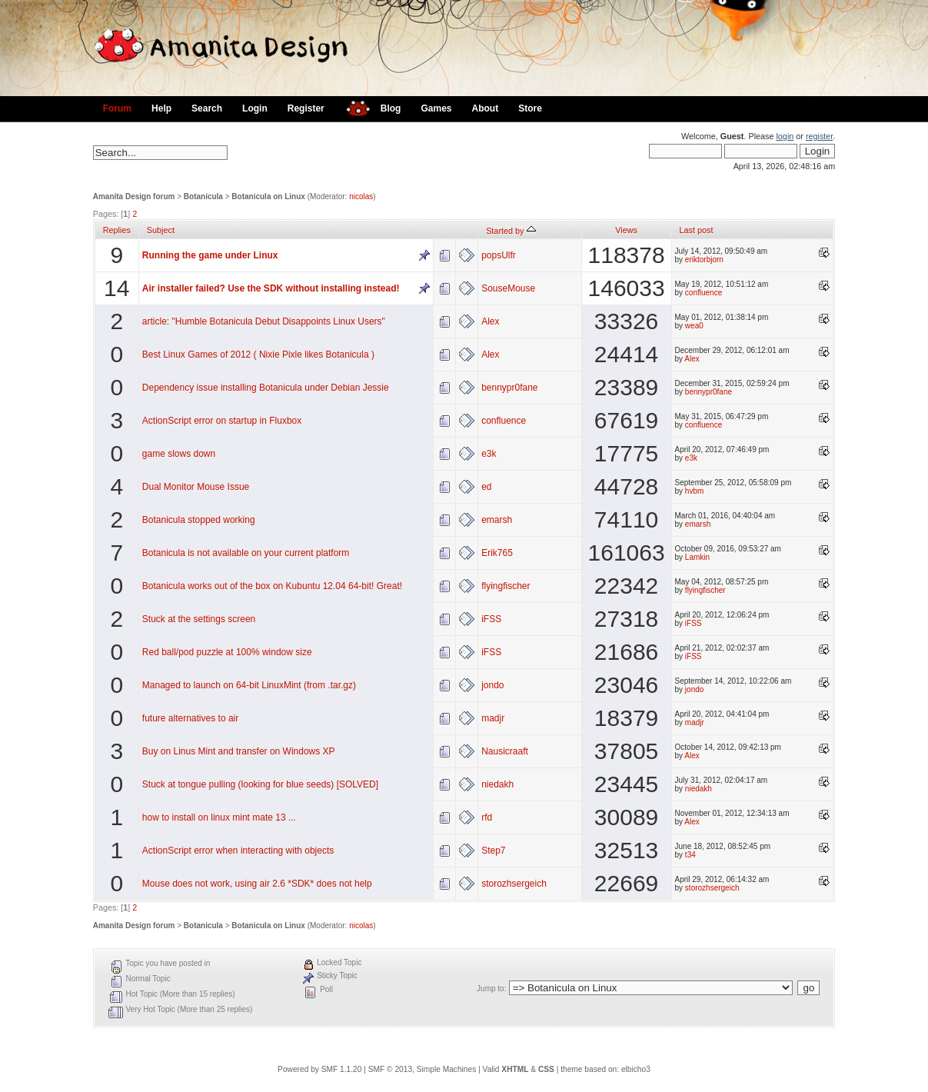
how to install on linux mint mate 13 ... (219, 817)
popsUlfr (498, 255)
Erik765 (497, 553)
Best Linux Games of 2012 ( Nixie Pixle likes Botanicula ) (258, 354)
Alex (490, 321)
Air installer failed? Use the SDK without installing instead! (271, 288)
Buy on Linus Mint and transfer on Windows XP (238, 751)
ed (486, 486)
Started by (510, 230)
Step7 (493, 850)
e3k (488, 453)
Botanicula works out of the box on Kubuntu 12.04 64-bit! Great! (272, 586)
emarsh (496, 519)
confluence (703, 292)
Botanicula (203, 196)
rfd (486, 817)
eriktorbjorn (704, 259)
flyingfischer (505, 586)
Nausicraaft (504, 751)
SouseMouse (508, 288)
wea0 (694, 325)
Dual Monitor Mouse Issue (195, 486)
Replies (117, 230)
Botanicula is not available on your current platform (245, 553)
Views (626, 230)
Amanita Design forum (134, 196)
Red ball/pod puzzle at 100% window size (227, 652)
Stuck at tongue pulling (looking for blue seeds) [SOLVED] (260, 784)
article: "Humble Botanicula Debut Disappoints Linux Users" (263, 321)
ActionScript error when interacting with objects (238, 850)
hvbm (694, 491)
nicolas (361, 196)
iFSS (491, 619)
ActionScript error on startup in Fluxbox (221, 420)
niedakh (497, 784)
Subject (161, 230)
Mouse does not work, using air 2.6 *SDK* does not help (257, 883)
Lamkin (697, 557)
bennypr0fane (509, 387)
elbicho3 (635, 1069)
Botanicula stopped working (198, 519)
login (784, 136)
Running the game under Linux (210, 255)
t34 (690, 855)
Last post (696, 230)
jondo (492, 685)
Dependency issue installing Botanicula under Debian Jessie (265, 387)
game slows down (178, 453)
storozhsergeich (514, 883)
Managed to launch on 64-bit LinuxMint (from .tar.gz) (249, 685)
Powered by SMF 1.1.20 (319, 1069)
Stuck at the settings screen (198, 619)
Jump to (490, 988)
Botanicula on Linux (268, 196)
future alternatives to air (190, 718)
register (819, 136)
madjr (492, 718)
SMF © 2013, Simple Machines (422, 1069)
